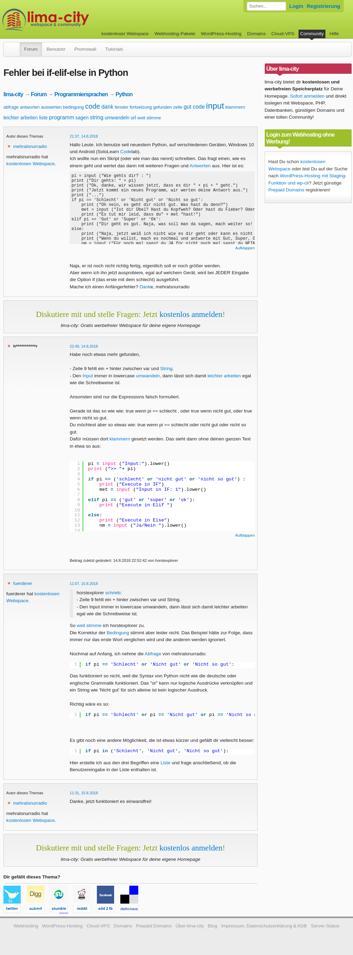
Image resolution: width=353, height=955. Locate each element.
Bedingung (118, 632)
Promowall (85, 49)
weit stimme (149, 117)
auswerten (51, 107)
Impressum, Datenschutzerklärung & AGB (264, 925)
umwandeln (117, 117)
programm (61, 117)
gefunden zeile (167, 107)
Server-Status (325, 925)
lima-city (13, 94)
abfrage (11, 107)
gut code (194, 107)
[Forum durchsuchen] (266, 6)
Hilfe (334, 33)
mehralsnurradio (30, 146)
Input (87, 375)
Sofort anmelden (307, 96)
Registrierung (323, 6)
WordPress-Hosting (221, 33)
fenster (122, 107)
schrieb (112, 592)
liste (43, 117)
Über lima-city (189, 925)
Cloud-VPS (282, 33)
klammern (235, 107)
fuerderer (22, 583)
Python (123, 94)
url (133, 117)
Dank (145, 286)
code (92, 106)
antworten (30, 107)
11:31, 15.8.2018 (84, 793)
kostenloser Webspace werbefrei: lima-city (71, 20)
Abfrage (153, 653)
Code (126, 151)
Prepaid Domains (286, 189)
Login (296, 6)
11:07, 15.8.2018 (84, 583)
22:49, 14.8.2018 (84, 346)
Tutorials (114, 49)
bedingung (73, 107)
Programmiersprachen (81, 94)
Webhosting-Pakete (174, 33)
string (96, 117)
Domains (256, 33)
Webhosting (25, 925)
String (166, 368)
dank (107, 107)
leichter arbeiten (20, 117)
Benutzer (56, 49)
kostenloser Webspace (125, 33)
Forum (31, 49)
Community (312, 33)
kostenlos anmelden (190, 314)
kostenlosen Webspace (30, 163)
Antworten (200, 165)
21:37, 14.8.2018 (84, 136)
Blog (212, 925)
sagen (82, 117)
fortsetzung (141, 107)
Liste (166, 762)
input (215, 105)
